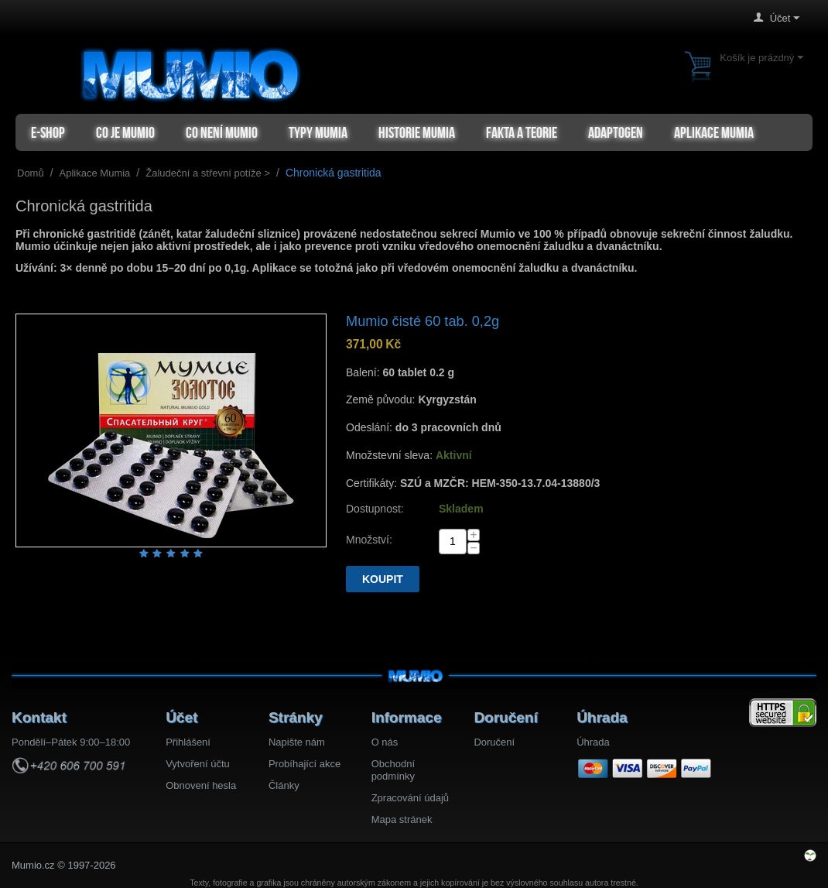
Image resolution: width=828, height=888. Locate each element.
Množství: (369, 539)
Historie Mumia (416, 132)
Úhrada (593, 742)
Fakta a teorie (521, 132)
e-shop (48, 132)
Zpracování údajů (410, 798)
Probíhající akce (304, 764)
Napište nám (297, 742)
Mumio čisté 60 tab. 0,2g (422, 321)
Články (284, 785)
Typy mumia (318, 132)
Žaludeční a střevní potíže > (207, 173)
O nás (385, 742)
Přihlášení (188, 742)
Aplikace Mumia (714, 132)
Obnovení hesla (201, 785)
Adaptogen (615, 132)
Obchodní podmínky (393, 770)
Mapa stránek (402, 819)
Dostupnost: (375, 508)
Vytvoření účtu (198, 764)
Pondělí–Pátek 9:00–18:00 (71, 742)
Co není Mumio (222, 132)
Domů (30, 173)
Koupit (382, 579)
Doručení (494, 742)
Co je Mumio (125, 132)
